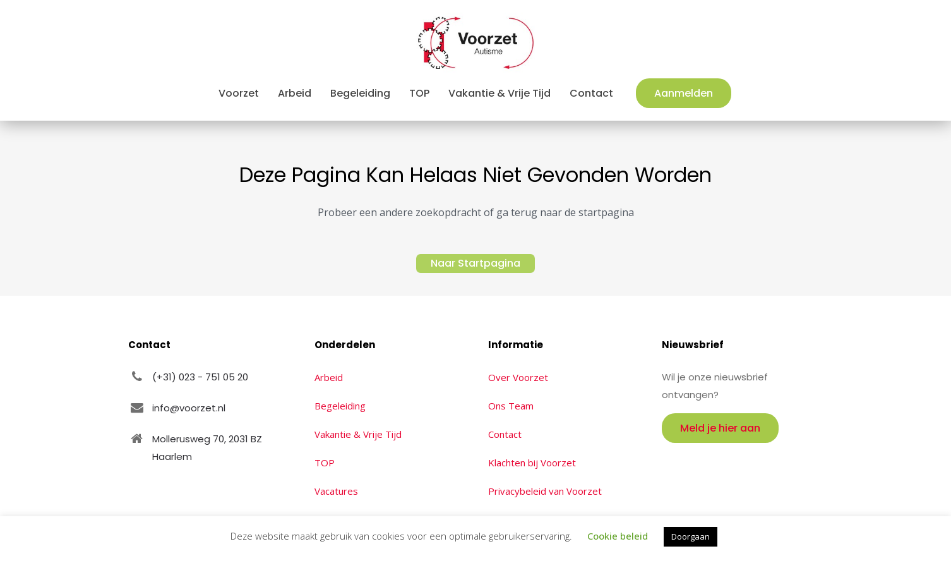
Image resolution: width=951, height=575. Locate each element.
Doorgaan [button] (690, 536)
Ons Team (511, 405)
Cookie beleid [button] (617, 536)
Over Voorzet (518, 377)
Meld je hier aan (720, 428)
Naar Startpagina (475, 263)
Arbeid (328, 377)
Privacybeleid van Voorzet (545, 491)
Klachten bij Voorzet (532, 462)
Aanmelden (683, 93)
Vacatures (336, 491)
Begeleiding (340, 405)
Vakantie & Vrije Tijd (358, 434)
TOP (324, 462)
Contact (505, 434)
